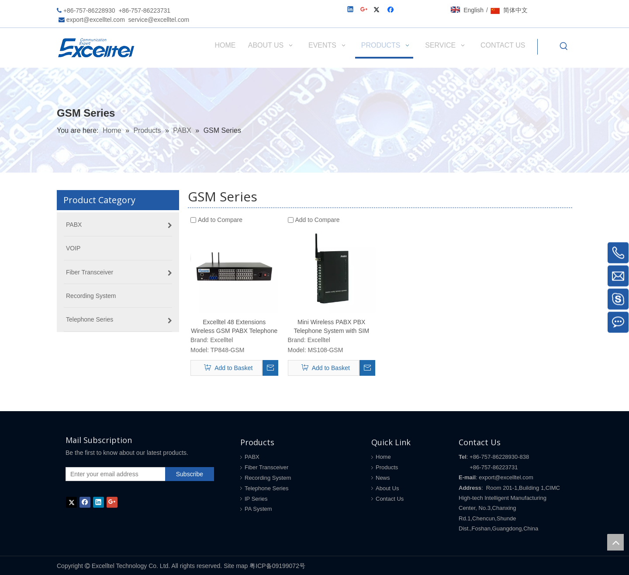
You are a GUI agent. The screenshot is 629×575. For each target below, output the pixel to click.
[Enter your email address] (113, 474)
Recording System (268, 478)
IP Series (256, 498)
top (615, 542)
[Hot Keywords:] (564, 47)
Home (383, 457)
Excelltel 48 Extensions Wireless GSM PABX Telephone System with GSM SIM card (234, 327)
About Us (387, 488)
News (383, 478)
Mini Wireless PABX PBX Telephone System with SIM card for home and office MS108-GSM (331, 327)
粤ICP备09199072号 (277, 565)
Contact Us (390, 498)
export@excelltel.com (95, 19)
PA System (258, 509)
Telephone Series (266, 488)
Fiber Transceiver (266, 467)
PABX (252, 457)
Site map (236, 565)
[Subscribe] (189, 474)
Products (387, 467)
